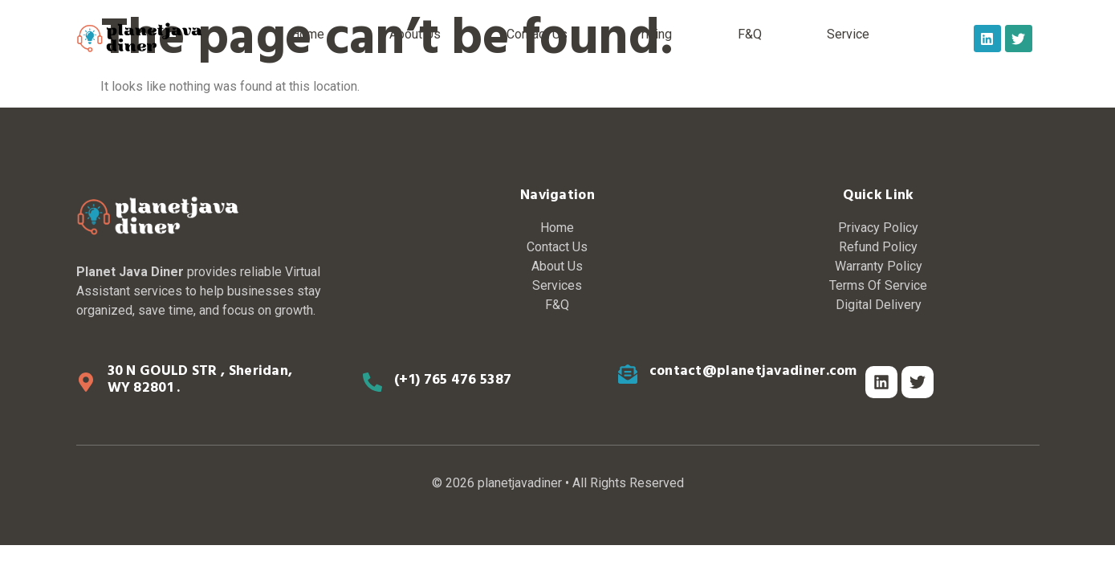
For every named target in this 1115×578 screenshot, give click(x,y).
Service (848, 34)
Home (307, 34)
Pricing (652, 34)
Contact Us (537, 34)
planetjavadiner (520, 482)
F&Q (750, 34)
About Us (415, 34)
